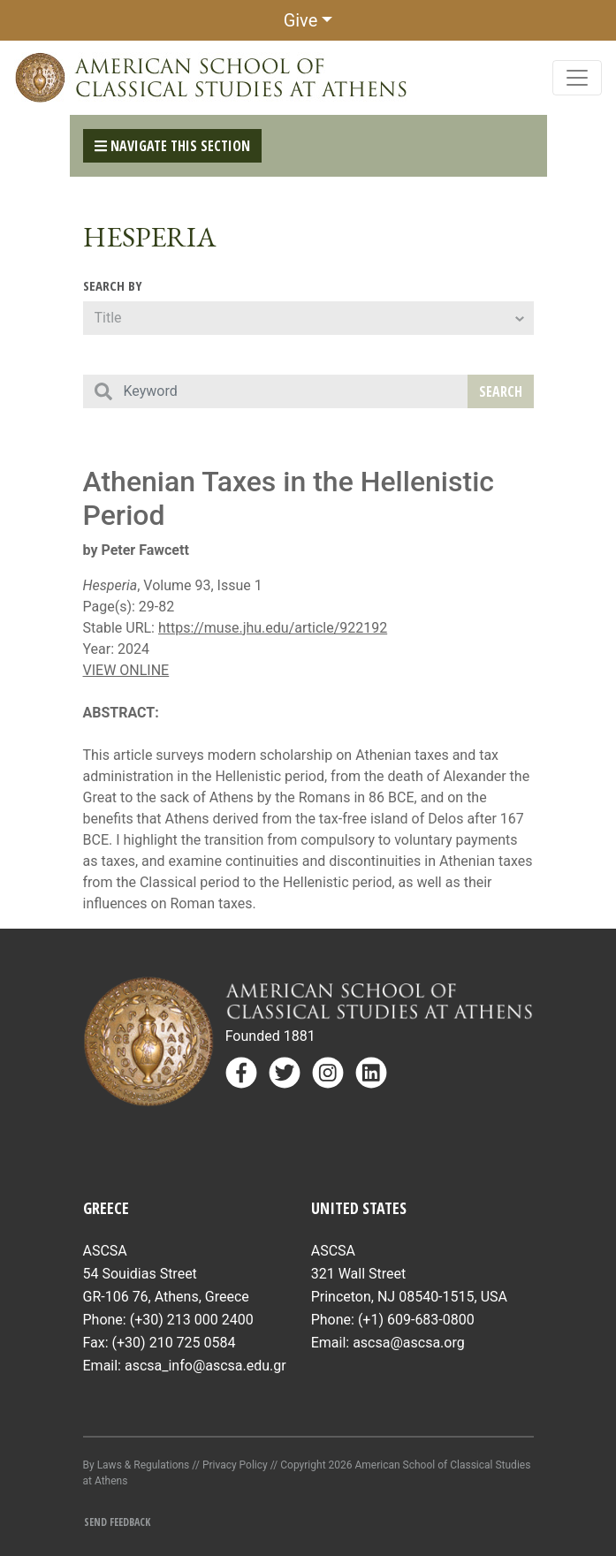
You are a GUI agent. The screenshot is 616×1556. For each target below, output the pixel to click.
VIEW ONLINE (126, 670)
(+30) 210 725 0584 (174, 1342)
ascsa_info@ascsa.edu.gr (205, 1365)
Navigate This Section (172, 146)
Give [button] (301, 20)
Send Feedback (117, 1521)
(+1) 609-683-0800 (416, 1319)
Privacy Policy (235, 1465)
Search (500, 391)
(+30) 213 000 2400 (192, 1319)
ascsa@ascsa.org (409, 1342)
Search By (112, 285)
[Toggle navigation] (577, 77)
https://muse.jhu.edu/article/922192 (272, 627)
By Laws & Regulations (136, 1465)
